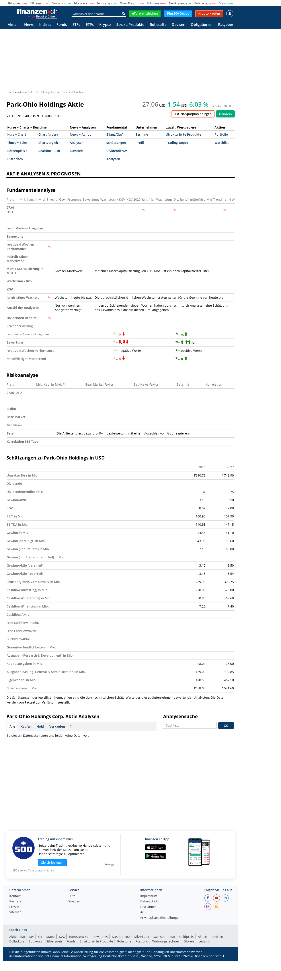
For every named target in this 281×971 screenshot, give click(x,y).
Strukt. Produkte (130, 25)
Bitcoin (173, 3)
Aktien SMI (17, 936)
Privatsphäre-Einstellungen (160, 918)
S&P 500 (159, 936)
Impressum (148, 896)
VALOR (11, 115)
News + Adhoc (80, 134)
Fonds (62, 25)
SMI (10, 3)
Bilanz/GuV (114, 134)
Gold (149, 3)
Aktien (13, 25)
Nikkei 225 (141, 936)
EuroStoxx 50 (78, 936)
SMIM (50, 936)
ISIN (36, 115)
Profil (140, 142)
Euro (99, 3)
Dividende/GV (116, 151)
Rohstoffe (158, 25)
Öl (220, 3)
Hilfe (71, 896)
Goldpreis (186, 936)
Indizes (45, 25)
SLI (40, 936)
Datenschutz (149, 901)
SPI (32, 3)
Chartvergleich (49, 142)
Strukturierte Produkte (183, 134)
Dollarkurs (17, 941)
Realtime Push (49, 151)
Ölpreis (188, 941)
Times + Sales (17, 142)
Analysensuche (180, 716)
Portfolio (221, 134)
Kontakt (15, 896)
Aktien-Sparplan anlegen (193, 114)
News (29, 25)
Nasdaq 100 (121, 936)
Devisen (178, 25)
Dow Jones (100, 936)
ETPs (90, 25)
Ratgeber (225, 25)
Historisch (15, 159)
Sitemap (15, 912)
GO (226, 725)
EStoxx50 (125, 3)
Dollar (198, 3)
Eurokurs (35, 941)
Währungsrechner (165, 941)
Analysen (77, 142)
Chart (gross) (48, 134)
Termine (142, 134)
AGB (143, 912)
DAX (76, 3)
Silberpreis (54, 941)
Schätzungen (116, 142)
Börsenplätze (17, 151)
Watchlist (222, 142)
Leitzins (204, 941)
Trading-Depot (177, 142)
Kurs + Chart (16, 134)
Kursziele (77, 151)
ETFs (76, 25)
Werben (74, 901)
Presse (14, 907)
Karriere (15, 901)
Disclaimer (148, 907)
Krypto (105, 25)
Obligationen (202, 25)
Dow (54, 3)
